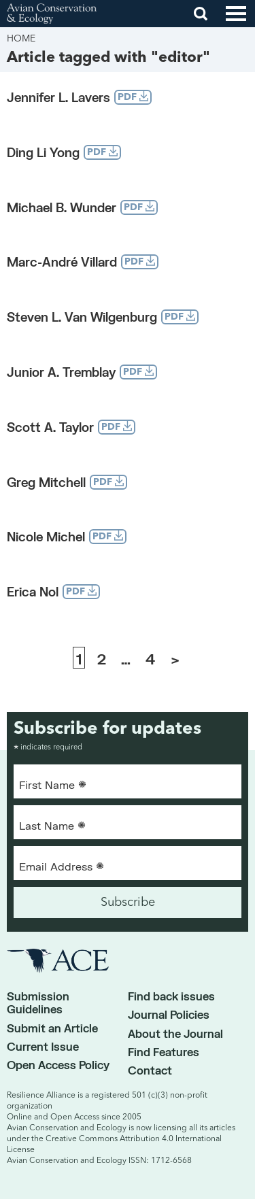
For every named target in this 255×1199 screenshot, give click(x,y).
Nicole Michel (46, 536)
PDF (133, 96)
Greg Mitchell (46, 482)
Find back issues (171, 996)
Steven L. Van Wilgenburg (82, 316)
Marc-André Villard (62, 261)
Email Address (61, 866)
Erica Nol (32, 591)
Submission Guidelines (38, 1002)
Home (21, 39)
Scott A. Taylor (50, 427)
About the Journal (175, 1033)
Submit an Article (52, 1027)
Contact (150, 1070)
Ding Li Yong (43, 152)
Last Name (52, 825)
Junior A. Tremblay (61, 372)
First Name (52, 784)
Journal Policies (168, 1014)
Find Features (163, 1051)
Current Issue (43, 1046)
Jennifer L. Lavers (58, 97)
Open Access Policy (58, 1064)
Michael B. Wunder (61, 207)
